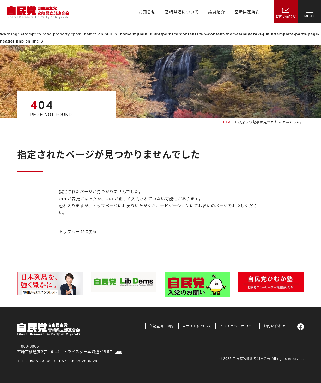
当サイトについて (197, 326)
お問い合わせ (274, 326)
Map (118, 352)
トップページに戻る (78, 231)
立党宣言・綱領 (162, 326)
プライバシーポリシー (237, 326)
